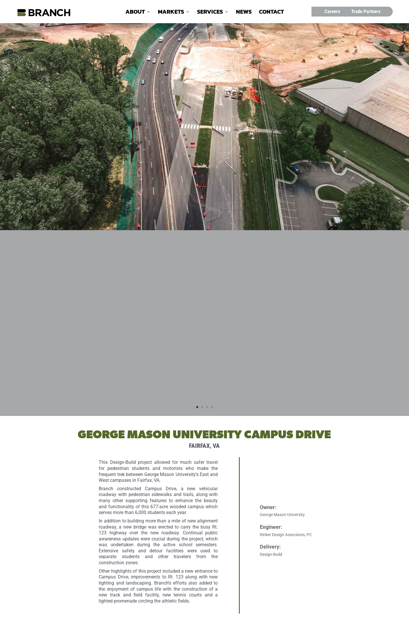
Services (210, 13)
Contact (271, 13)
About (135, 13)
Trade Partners (366, 11)
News (244, 13)
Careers (332, 11)
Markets (171, 13)
